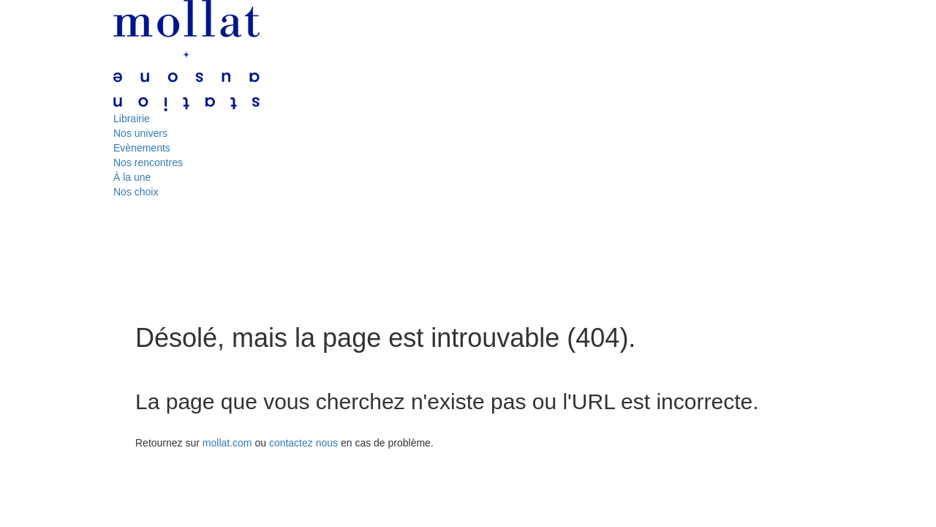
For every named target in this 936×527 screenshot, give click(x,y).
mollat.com (227, 443)
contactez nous (303, 443)
